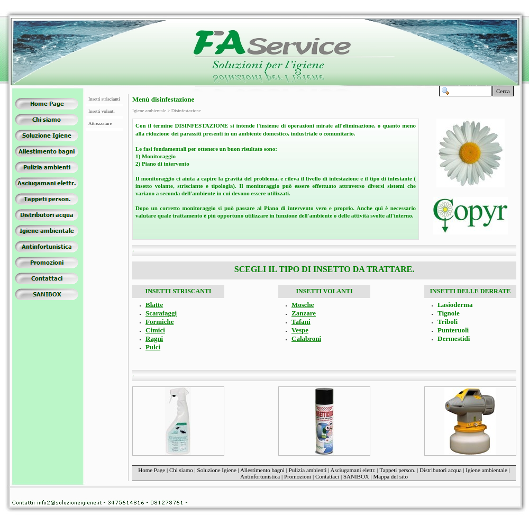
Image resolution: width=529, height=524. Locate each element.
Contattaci (327, 476)
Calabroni (306, 338)
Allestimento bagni (262, 470)
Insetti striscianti (104, 99)
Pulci (152, 347)
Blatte (154, 305)
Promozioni (297, 476)
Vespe (299, 330)
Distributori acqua (440, 470)
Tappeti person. (398, 470)
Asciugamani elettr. (353, 470)
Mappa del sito (390, 476)
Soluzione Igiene (216, 470)
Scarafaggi (161, 313)
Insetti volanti (101, 111)
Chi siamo (181, 470)
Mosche (302, 305)
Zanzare (303, 313)
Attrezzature (100, 123)
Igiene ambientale (486, 470)
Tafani (301, 322)
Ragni (154, 338)
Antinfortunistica (260, 476)
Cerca (503, 91)
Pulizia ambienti (308, 470)
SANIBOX (356, 476)
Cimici (155, 330)
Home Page (151, 470)
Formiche (159, 322)
